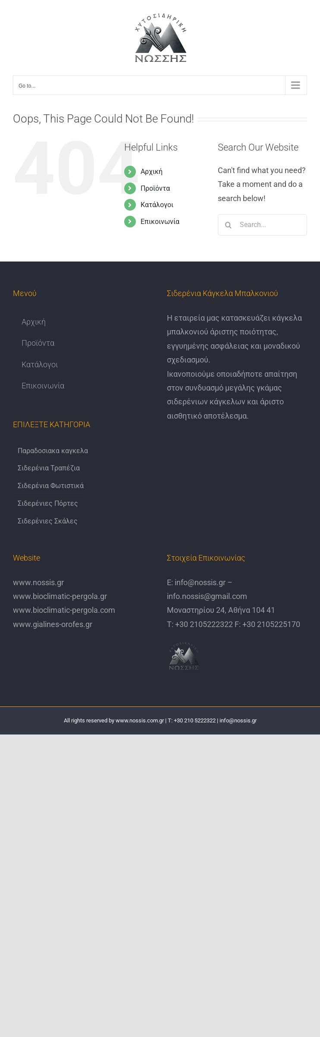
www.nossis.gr (38, 582)
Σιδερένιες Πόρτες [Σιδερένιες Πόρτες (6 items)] (48, 503)
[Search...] (262, 225)
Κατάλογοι (157, 205)
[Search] (228, 225)
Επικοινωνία (160, 221)
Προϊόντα (155, 188)
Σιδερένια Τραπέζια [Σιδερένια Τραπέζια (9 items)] (49, 468)
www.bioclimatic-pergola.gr (60, 596)
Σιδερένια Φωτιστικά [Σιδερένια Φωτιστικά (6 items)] (51, 486)
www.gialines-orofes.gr (52, 624)
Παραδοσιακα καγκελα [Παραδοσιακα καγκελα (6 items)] (53, 451)
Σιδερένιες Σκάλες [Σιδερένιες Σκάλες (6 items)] (48, 521)
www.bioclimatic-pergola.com (64, 610)
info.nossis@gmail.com (207, 596)
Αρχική (152, 171)
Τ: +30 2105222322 (200, 624)
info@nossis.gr (199, 582)
